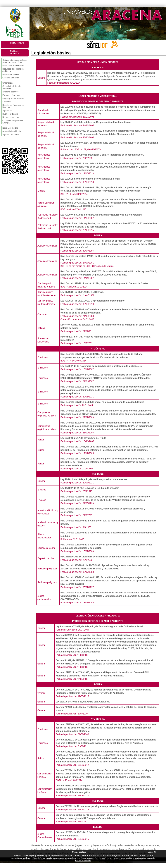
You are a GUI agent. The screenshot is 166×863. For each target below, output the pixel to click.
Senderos (6, 102)
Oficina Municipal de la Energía (12, 121)
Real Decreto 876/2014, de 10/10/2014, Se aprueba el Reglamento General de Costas (104, 283)
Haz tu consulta (17, 43)
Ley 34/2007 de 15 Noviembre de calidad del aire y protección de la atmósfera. (101, 366)
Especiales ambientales (13, 65)
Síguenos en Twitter (9, 142)
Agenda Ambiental (10, 134)
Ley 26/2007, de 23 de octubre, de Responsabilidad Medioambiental (95, 122)
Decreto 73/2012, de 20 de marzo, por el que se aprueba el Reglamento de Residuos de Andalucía (107, 806)
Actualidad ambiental (11, 131)
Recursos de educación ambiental (13, 70)
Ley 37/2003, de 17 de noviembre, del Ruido (83, 438)
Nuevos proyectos (10, 117)
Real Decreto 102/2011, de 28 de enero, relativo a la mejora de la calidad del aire (102, 402)
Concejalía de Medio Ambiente (11, 87)
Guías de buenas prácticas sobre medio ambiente (14, 61)
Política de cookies (83, 861)
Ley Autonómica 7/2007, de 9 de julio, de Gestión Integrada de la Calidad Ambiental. (99, 626)
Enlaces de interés (10, 74)
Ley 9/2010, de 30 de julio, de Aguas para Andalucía (83, 701)
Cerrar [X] (152, 852)
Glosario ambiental (10, 78)
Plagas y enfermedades (13, 98)
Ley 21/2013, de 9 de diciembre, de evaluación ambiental (90, 179)
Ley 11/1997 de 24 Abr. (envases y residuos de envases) (89, 488)
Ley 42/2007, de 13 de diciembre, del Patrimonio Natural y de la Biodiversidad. (101, 214)
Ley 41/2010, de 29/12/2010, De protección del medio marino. (92, 300)
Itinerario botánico (10, 92)
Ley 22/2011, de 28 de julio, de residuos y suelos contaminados (93, 479)
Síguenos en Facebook (3, 142)
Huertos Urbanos (10, 114)
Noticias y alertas (10, 128)
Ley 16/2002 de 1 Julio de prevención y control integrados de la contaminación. (102, 155)
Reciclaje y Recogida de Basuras (13, 106)
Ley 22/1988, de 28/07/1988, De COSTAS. (82, 292)
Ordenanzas (7, 83)
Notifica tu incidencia (14, 52)
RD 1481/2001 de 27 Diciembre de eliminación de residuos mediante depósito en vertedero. (108, 556)
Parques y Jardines (11, 95)
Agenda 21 (7, 110)
